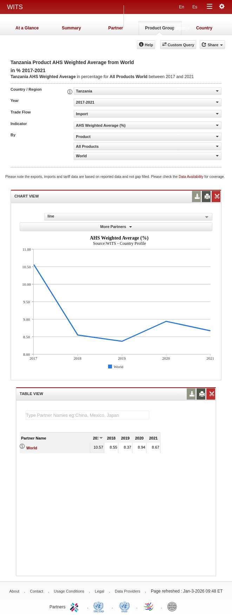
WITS (15, 7)
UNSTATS (125, 606)
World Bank (174, 606)
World (31, 448)
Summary (71, 28)
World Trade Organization (149, 606)
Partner (115, 28)
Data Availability (191, 177)
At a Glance (27, 28)
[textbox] (87, 415)
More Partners (116, 226)
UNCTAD (100, 606)
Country (204, 28)
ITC (75, 606)
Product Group (160, 28)
